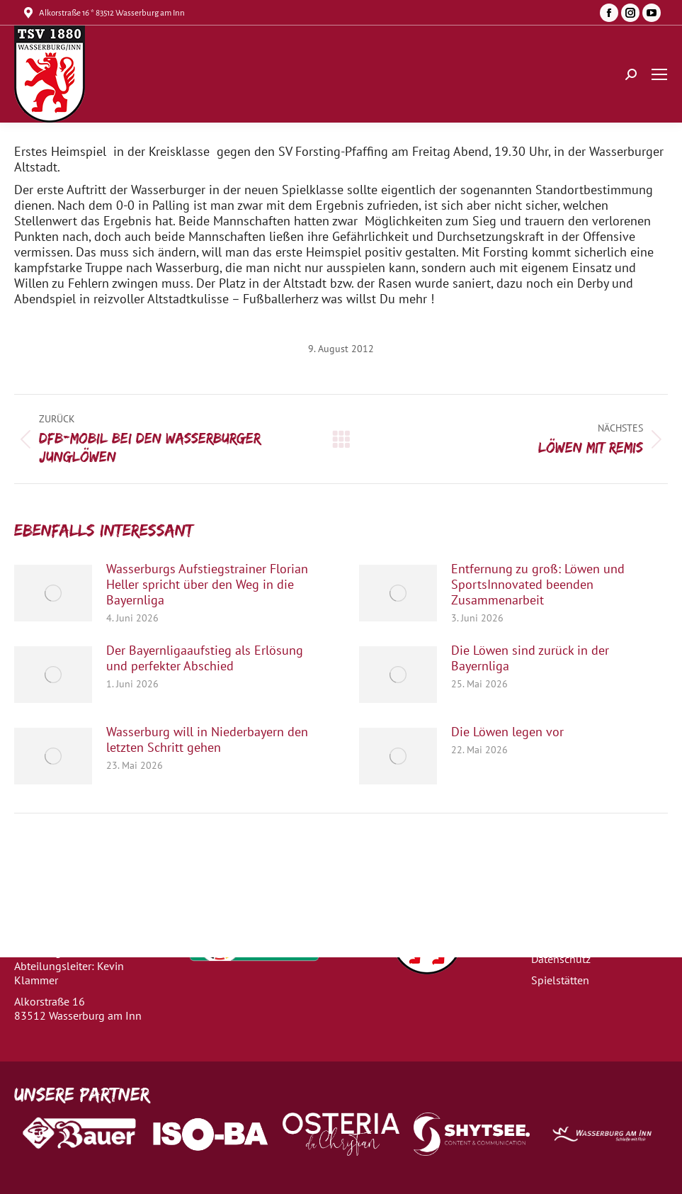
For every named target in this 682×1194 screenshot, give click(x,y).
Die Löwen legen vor (507, 732)
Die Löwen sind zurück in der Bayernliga (530, 658)
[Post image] (53, 593)
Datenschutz (561, 959)
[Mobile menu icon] (659, 74)
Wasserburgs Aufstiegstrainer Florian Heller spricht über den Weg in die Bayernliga (207, 584)
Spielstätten (560, 980)
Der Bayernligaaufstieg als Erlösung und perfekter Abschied (204, 658)
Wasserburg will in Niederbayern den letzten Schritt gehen (207, 739)
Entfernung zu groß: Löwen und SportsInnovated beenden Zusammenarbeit (538, 584)
